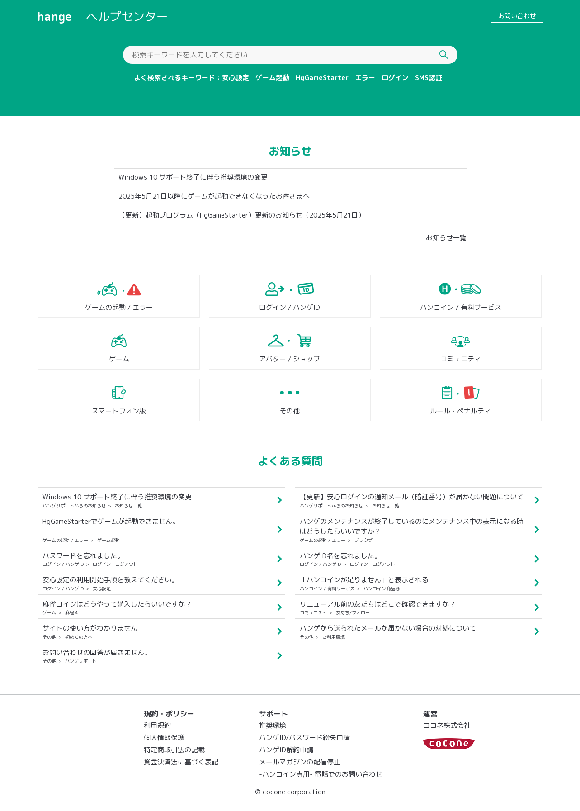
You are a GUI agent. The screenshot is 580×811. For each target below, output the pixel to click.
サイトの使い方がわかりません (89, 628)
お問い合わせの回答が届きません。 (96, 652)
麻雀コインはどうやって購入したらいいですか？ (117, 604)
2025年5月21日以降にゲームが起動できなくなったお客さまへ (214, 196)
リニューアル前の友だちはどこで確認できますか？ (378, 604)
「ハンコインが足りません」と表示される (364, 579)
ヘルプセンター (127, 16)
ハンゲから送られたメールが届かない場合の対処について (388, 628)
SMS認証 (428, 77)
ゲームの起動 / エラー (119, 307)
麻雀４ (72, 612)
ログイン (395, 77)
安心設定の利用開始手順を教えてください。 (110, 579)
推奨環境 (272, 725)
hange (54, 16)
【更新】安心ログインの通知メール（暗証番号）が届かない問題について (411, 497)
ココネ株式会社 (447, 725)
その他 (289, 411)
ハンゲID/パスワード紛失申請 (304, 737)
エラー (365, 77)
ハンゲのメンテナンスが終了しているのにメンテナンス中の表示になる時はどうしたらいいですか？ (411, 526)
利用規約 (157, 725)
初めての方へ (78, 637)
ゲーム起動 (272, 77)
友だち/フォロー (353, 612)
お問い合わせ (517, 15)
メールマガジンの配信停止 (299, 762)
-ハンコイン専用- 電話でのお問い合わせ (320, 774)
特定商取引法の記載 (174, 749)
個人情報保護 (164, 737)
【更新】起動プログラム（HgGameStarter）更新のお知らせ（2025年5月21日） (241, 215)
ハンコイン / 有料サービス (460, 307)
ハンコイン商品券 (381, 588)
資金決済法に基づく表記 (181, 762)
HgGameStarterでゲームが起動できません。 (110, 521)
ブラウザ (363, 540)
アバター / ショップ (289, 359)
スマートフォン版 (119, 411)
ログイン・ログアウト (115, 564)
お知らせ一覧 (446, 237)
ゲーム (119, 359)
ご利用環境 (333, 637)
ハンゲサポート (81, 661)
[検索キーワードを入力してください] (290, 55)
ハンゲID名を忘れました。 (340, 555)
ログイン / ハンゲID (289, 307)
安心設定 (235, 77)
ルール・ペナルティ (460, 411)
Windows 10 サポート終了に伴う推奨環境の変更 (193, 177)
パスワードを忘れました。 (83, 555)
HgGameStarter (322, 77)
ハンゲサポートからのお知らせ (74, 506)
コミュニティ (460, 359)
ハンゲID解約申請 (286, 749)
